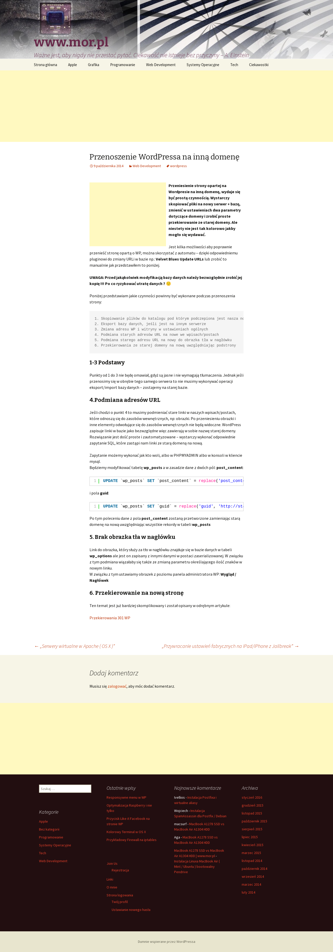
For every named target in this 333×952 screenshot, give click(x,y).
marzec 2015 (251, 852)
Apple (72, 64)
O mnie (112, 887)
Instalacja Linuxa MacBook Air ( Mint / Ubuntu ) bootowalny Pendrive (197, 866)
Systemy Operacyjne (203, 64)
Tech (234, 64)
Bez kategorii (49, 829)
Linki (110, 879)
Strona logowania (120, 895)
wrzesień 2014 (253, 876)
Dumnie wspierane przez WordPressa (166, 941)
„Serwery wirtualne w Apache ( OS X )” (74, 646)
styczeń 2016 (252, 797)
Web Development (161, 64)
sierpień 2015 (252, 829)
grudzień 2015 (252, 805)
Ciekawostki (258, 64)
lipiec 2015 (250, 837)
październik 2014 (254, 868)
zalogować (117, 686)
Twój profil (120, 901)
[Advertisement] (166, 106)
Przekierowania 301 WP (109, 617)
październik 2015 (254, 821)
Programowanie (122, 64)
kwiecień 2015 (252, 845)
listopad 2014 (252, 860)
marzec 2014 (251, 884)
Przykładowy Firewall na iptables (132, 839)
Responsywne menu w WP (126, 797)
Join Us (112, 863)
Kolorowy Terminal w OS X (126, 832)
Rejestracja (120, 870)
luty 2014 (248, 892)
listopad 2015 (252, 813)
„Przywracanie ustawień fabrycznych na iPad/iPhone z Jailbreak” (230, 646)
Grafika (93, 64)
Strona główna (45, 64)
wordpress (178, 166)
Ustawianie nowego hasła (131, 909)
